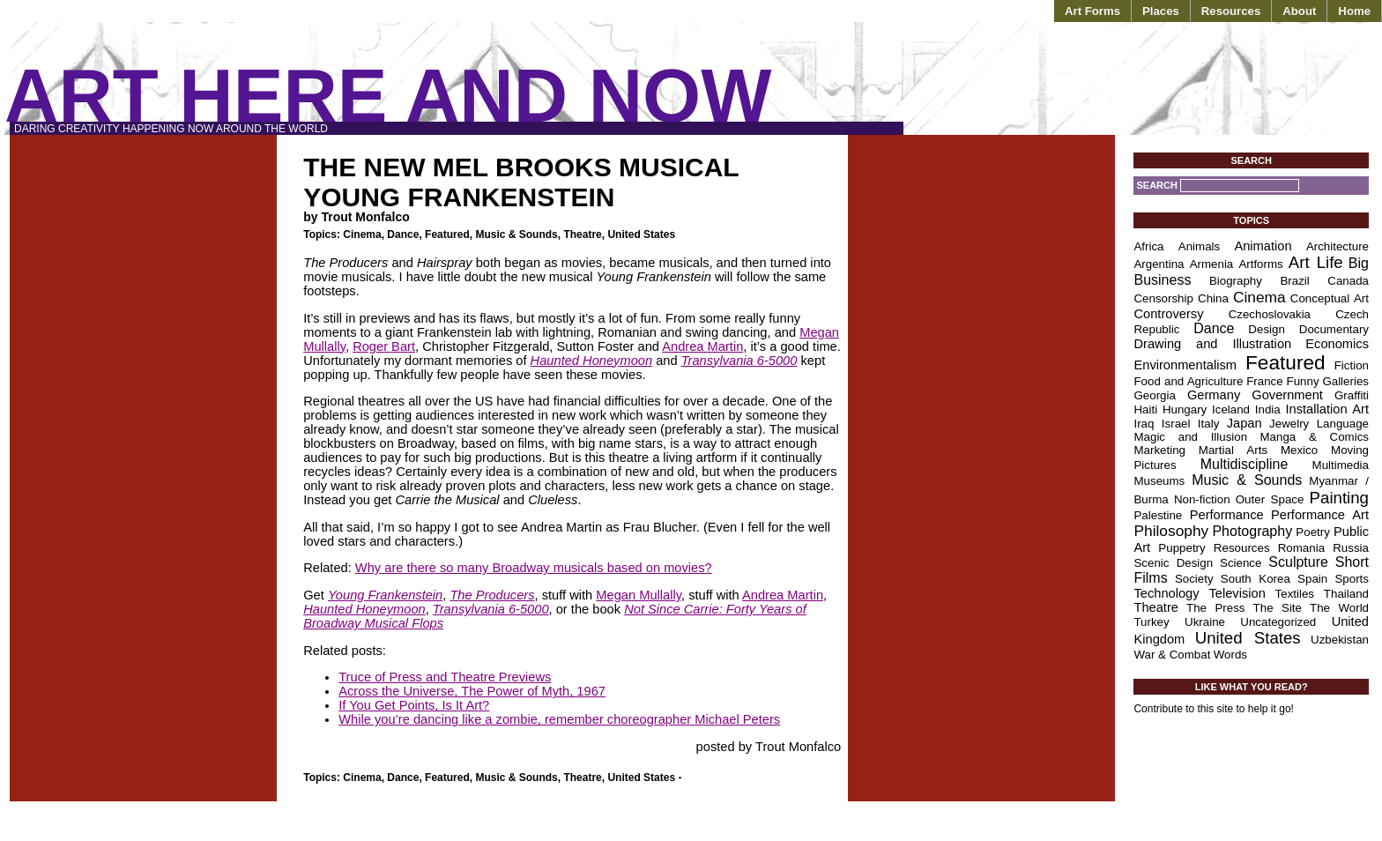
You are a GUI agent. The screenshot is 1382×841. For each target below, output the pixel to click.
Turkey (1151, 622)
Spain (1312, 578)
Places (1160, 11)
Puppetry (1181, 547)
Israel (1176, 423)
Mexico (1299, 450)
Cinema (362, 234)
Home (1354, 11)
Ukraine (1205, 622)
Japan (1244, 423)
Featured (447, 234)
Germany (1213, 395)
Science (1240, 562)
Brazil (1294, 280)
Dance (403, 234)
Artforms (1260, 264)
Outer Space (1270, 499)
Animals (1199, 246)
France (1264, 381)
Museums (1159, 480)
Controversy (1168, 314)
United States (641, 234)
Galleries (1345, 381)
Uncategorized (1278, 622)
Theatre (582, 234)
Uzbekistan (1340, 639)
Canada (1348, 280)
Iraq (1143, 423)
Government (1287, 395)
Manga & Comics (1315, 436)
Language (1343, 423)
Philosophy (1170, 531)
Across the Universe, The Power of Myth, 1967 (472, 691)
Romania (1301, 547)
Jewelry (1289, 423)
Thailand (1346, 593)
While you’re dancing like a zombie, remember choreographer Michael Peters (559, 719)
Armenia (1212, 264)
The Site (1277, 607)
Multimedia (1340, 465)
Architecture (1337, 246)
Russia (1351, 547)
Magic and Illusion (1190, 436)
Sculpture (1298, 561)
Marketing (1159, 450)
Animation (1262, 246)
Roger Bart (384, 346)
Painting (1339, 497)
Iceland (1231, 409)
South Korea (1255, 578)
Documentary (1334, 329)
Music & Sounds (516, 234)
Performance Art (1320, 515)
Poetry (1313, 532)
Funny (1303, 381)
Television (1236, 593)
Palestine (1157, 515)
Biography (1235, 280)
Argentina (1158, 264)
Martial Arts (1233, 450)
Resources (1230, 11)
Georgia (1154, 395)
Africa (1148, 246)
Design (1266, 329)
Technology (1166, 593)
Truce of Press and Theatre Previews (444, 677)
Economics (1337, 344)
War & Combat (1171, 654)
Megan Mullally (638, 595)
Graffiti (1351, 395)
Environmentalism (1184, 365)
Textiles (1294, 593)
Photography (1252, 531)
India (1268, 409)
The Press (1215, 607)
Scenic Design (1173, 562)
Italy (1208, 423)
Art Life (1316, 262)
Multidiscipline (1244, 464)
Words (1230, 654)
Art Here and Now (387, 96)
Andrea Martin (702, 346)
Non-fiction (1202, 499)
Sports (1351, 578)
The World (1339, 607)
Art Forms (1092, 11)
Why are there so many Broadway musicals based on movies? (533, 568)
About (1299, 11)
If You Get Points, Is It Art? (413, 705)
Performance (1227, 515)
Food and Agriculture (1188, 381)
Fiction (1351, 365)
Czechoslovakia (1270, 314)
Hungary (1185, 409)
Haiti (1145, 409)
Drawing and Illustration (1212, 344)
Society (1194, 578)
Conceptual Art (1329, 298)
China (1213, 298)
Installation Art (1327, 409)
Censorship (1163, 298)
